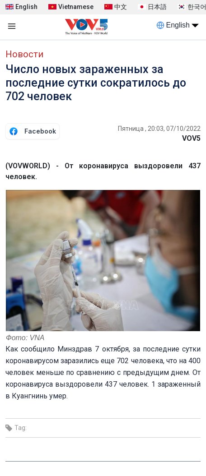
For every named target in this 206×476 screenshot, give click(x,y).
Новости (24, 54)
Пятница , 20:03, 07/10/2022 (159, 128)
